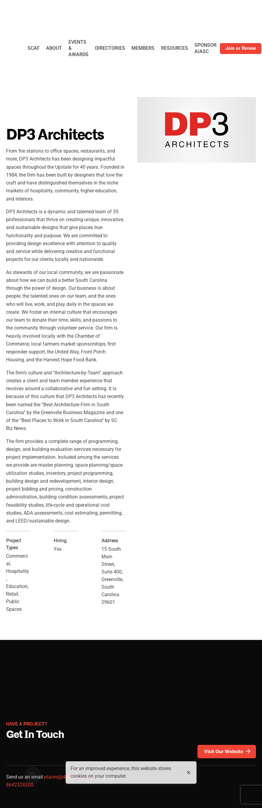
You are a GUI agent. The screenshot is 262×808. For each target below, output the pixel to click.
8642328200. (20, 785)
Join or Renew (240, 48)
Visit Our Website (228, 751)
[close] (189, 772)
